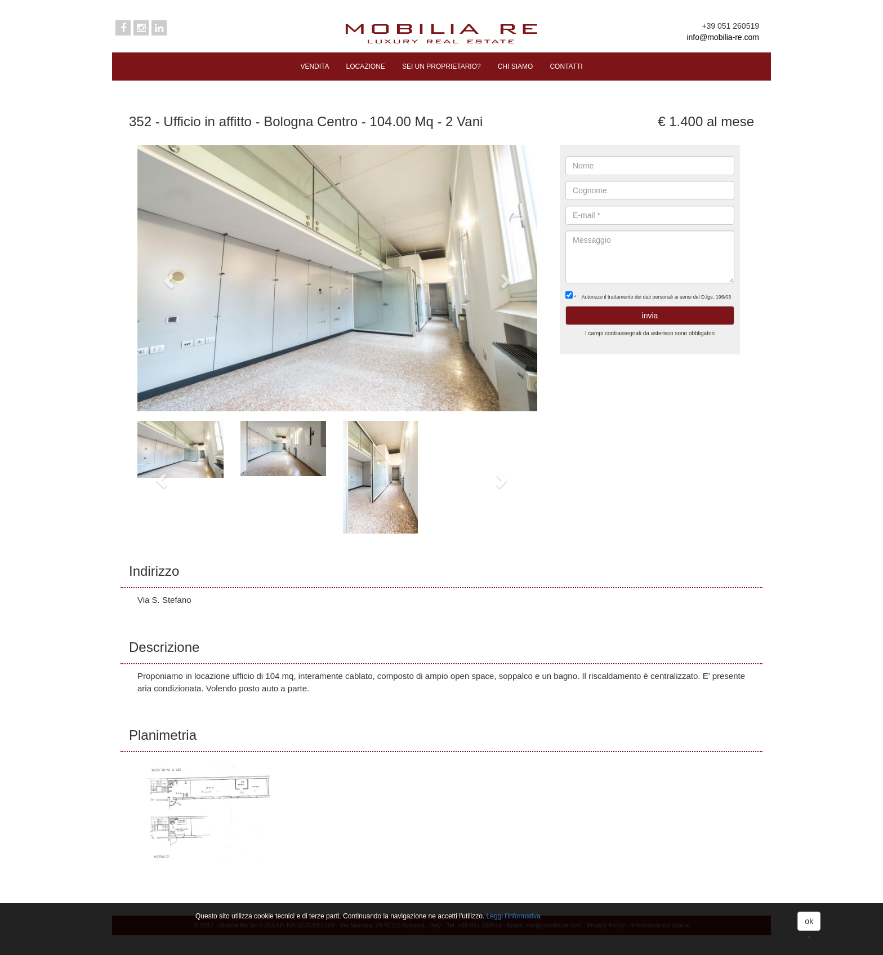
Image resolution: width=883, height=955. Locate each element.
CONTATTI (566, 66)
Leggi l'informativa (514, 916)
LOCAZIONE (365, 66)
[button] (167, 278)
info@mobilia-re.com (722, 37)
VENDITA (314, 66)
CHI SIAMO (515, 66)
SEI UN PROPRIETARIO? (441, 66)
